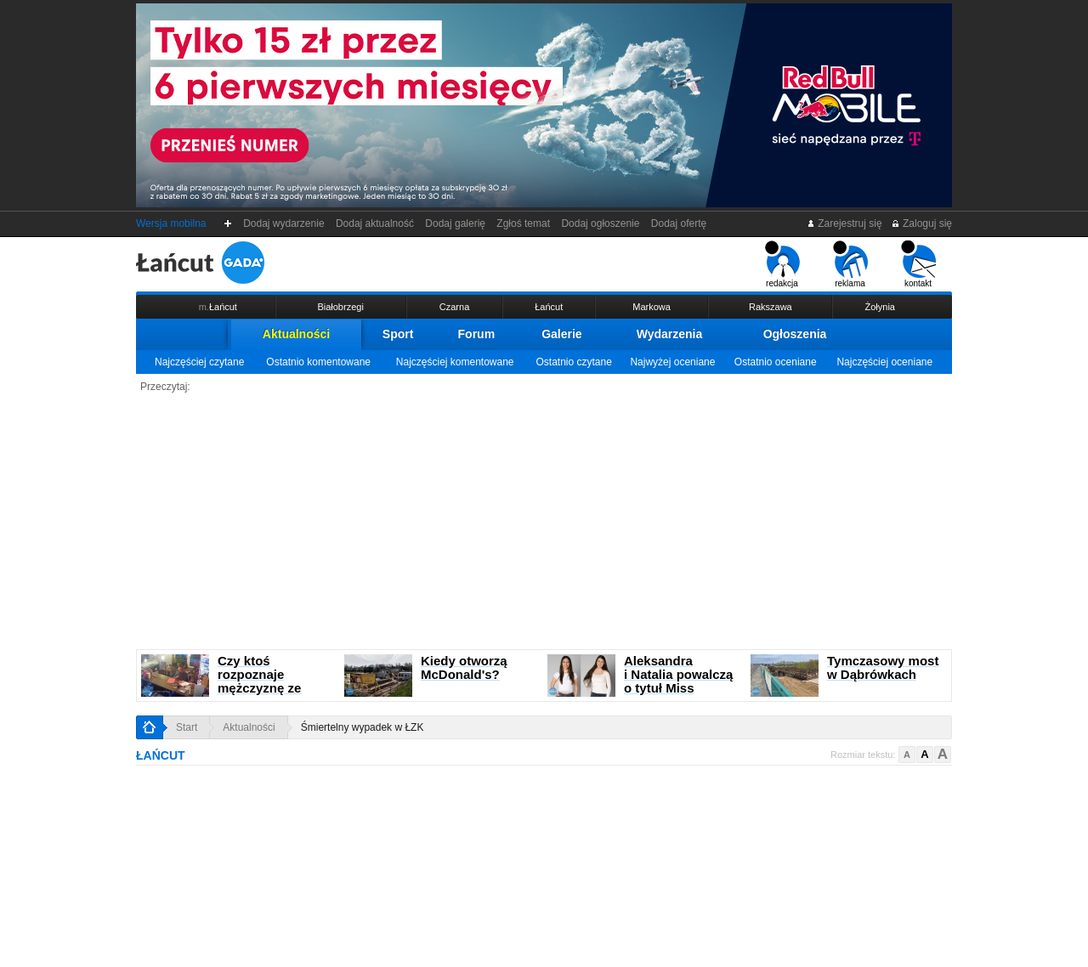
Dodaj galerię (455, 223)
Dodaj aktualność (374, 223)
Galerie (561, 334)
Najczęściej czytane (199, 362)
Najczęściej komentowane (455, 362)
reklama (850, 264)
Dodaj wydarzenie (284, 223)
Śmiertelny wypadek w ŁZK (362, 727)
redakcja (782, 264)
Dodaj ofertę (678, 223)
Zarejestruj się (844, 223)
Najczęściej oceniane (884, 362)
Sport (398, 334)
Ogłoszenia (795, 334)
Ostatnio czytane (573, 362)
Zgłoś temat (523, 223)
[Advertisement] (544, 522)
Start (186, 727)
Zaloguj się (921, 223)
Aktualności (296, 334)
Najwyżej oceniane (672, 362)
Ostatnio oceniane (775, 362)
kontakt (918, 264)
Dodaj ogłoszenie (600, 223)
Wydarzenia (670, 334)
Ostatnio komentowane (318, 362)
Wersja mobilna (171, 223)
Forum (477, 334)
